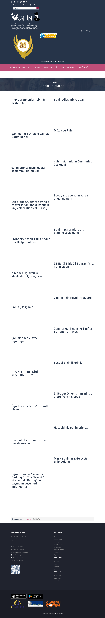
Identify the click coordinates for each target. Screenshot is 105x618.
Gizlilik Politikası (58, 576)
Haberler (57, 537)
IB (63, 67)
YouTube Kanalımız (18, 558)
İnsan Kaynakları (58, 61)
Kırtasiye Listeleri (59, 550)
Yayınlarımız (17, 5)
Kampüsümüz (83, 67)
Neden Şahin (57, 547)
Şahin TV (33, 5)
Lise (57, 67)
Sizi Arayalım (57, 542)
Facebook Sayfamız (18, 555)
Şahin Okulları (58, 614)
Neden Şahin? (46, 61)
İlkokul (37, 67)
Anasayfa (15, 67)
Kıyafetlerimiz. (58, 555)
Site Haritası (57, 581)
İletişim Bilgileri (58, 539)
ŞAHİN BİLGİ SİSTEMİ (27, 74)
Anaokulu (25, 67)
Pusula (13, 74)
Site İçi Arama (57, 578)
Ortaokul (48, 67)
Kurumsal (69, 67)
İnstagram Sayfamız (17, 560)
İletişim (25, 5)
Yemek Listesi (57, 552)
